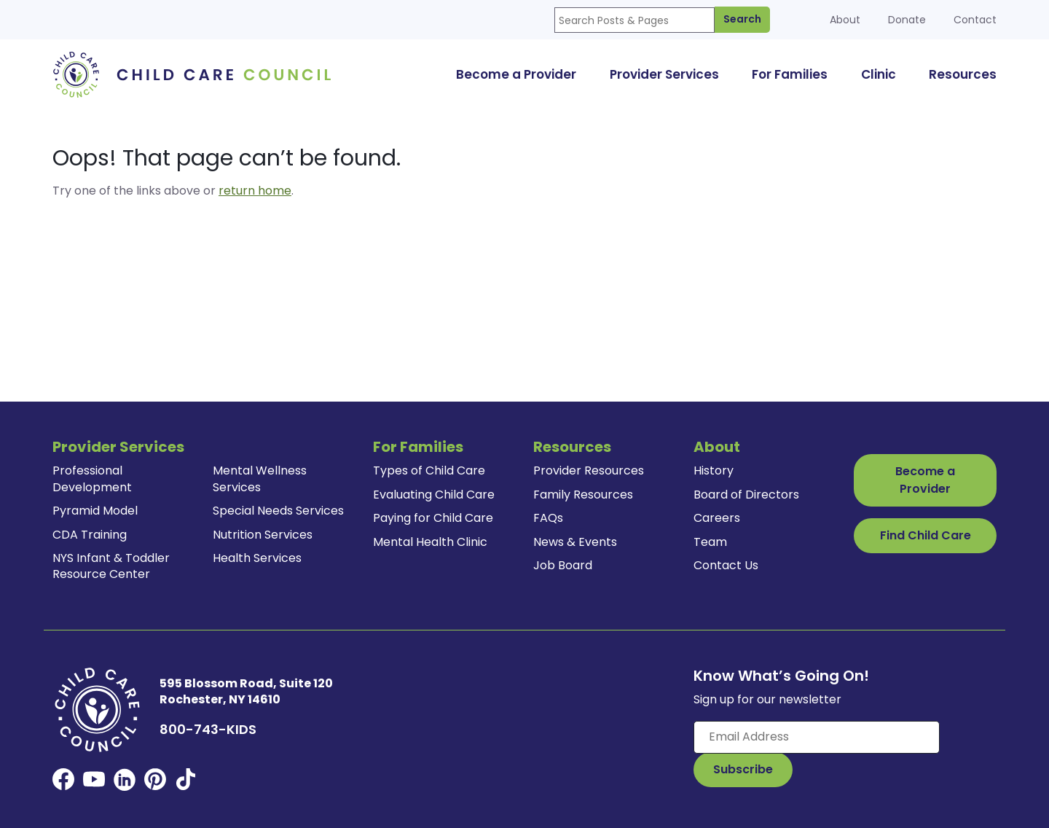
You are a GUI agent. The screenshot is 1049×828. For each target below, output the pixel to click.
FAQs (548, 517)
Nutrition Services (263, 534)
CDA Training (89, 534)
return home (255, 190)
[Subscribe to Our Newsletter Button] (743, 769)
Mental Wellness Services (260, 478)
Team (710, 542)
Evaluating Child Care (434, 494)
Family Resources (583, 494)
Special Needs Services (278, 510)
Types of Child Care (429, 470)
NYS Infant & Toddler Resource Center (111, 566)
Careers (717, 517)
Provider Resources (588, 470)
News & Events (575, 542)
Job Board (562, 565)
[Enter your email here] (817, 737)
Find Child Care (925, 535)
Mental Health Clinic (430, 542)
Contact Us (726, 565)
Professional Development (92, 478)
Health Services (257, 558)
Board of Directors (746, 494)
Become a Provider (925, 480)
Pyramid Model (95, 510)
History (714, 470)
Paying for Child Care (433, 517)
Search (742, 19)
